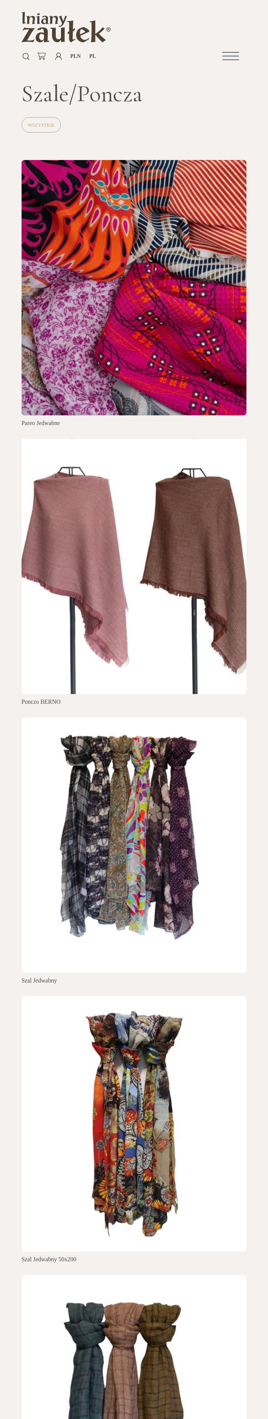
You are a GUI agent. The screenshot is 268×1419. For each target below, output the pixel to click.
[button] (230, 56)
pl (92, 56)
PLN (75, 56)
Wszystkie (41, 125)
